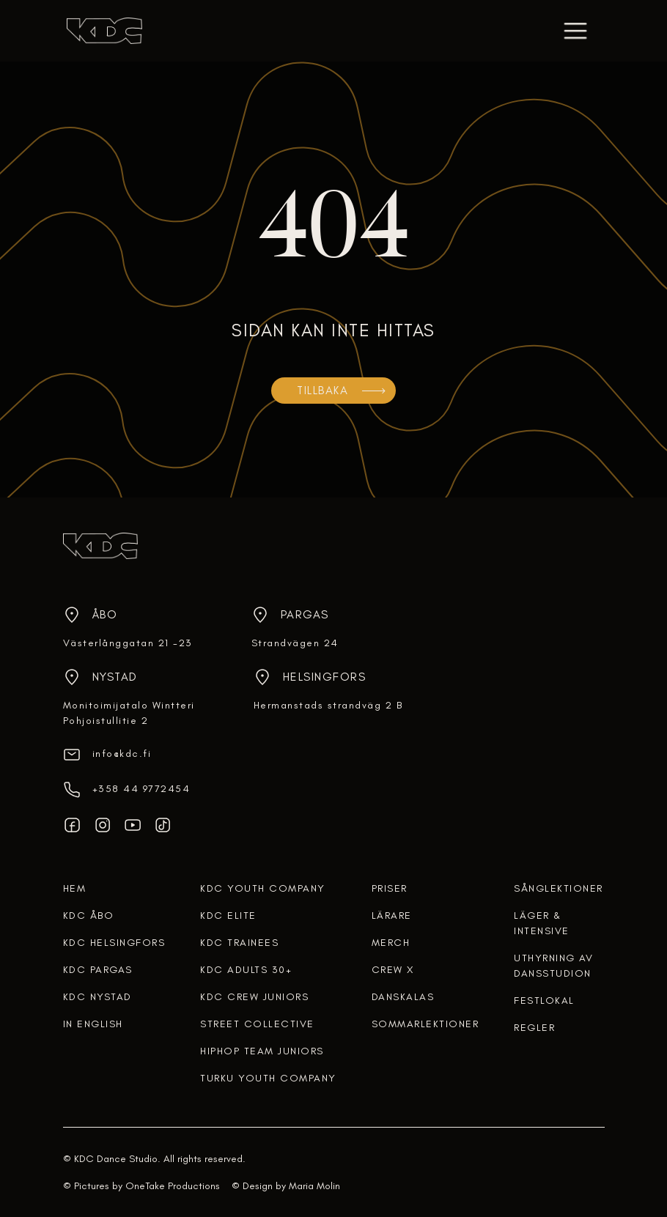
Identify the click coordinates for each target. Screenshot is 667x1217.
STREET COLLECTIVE (257, 1024)
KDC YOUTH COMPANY (262, 888)
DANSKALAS (403, 997)
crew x (393, 969)
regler (534, 1027)
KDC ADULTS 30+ (246, 969)
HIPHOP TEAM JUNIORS (262, 1051)
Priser (390, 888)
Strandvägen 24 (295, 643)
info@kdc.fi (122, 753)
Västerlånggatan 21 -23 (128, 643)
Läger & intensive (542, 923)
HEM (74, 888)
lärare (392, 915)
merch (391, 942)
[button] (575, 31)
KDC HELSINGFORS (114, 942)
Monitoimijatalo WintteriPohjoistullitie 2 (129, 713)
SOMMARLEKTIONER (425, 1024)
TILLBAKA (322, 390)
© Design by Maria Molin (286, 1186)
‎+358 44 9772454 (141, 789)
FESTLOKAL (544, 1000)
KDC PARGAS (98, 969)
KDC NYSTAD (97, 997)
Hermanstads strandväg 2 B (328, 705)
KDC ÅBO (88, 915)
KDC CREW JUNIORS (254, 997)
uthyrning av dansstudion (553, 966)
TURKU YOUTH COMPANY (268, 1078)
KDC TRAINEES (239, 942)
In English (93, 1024)
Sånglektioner (558, 888)
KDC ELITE (228, 915)
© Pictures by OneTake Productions (141, 1186)
